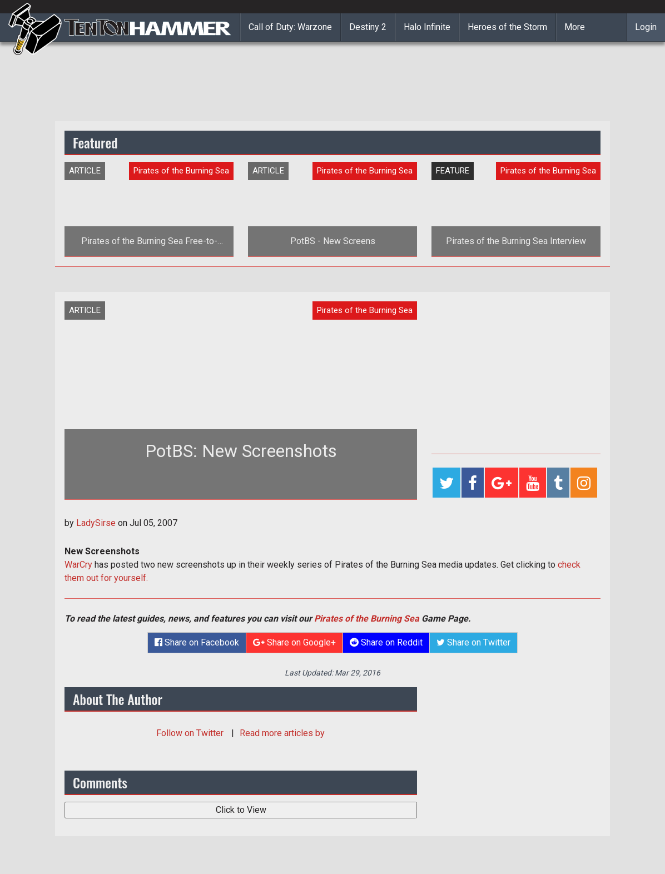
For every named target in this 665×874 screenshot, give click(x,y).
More (574, 27)
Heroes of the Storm (507, 27)
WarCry (78, 564)
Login (646, 27)
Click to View (241, 810)
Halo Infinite (427, 27)
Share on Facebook (197, 642)
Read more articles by (282, 733)
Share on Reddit (386, 642)
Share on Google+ (294, 642)
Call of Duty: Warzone (290, 27)
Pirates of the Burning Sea (366, 618)
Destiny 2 (367, 27)
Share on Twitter (473, 642)
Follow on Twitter (191, 733)
